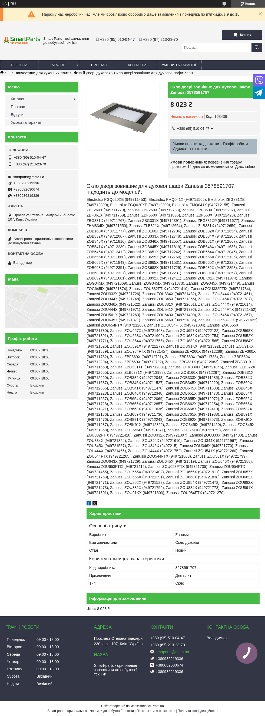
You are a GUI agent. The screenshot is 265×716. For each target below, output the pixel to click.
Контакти (137, 65)
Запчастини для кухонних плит (42, 73)
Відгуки (17, 114)
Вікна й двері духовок (91, 73)
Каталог (57, 65)
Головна (19, 65)
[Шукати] (256, 47)
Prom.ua (158, 706)
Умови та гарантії (179, 65)
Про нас (99, 65)
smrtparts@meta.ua (28, 177)
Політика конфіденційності (198, 711)
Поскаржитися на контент (156, 711)
